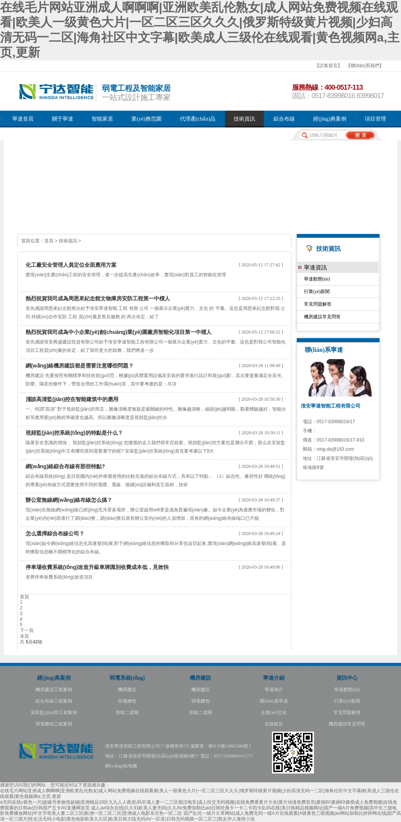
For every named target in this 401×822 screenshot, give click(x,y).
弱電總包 (127, 701)
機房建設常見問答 (322, 316)
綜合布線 (284, 119)
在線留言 (274, 724)
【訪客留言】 (328, 65)
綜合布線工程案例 (54, 701)
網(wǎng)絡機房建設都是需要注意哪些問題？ (80, 366)
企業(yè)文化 (273, 712)
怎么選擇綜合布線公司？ (55, 533)
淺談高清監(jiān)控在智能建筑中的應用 (72, 399)
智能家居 (102, 119)
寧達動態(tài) (317, 279)
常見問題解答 (317, 304)
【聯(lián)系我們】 (365, 65)
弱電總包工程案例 (54, 724)
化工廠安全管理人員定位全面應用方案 (71, 265)
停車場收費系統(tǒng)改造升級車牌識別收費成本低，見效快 (97, 567)
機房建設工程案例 (54, 689)
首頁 (48, 240)
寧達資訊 (315, 267)
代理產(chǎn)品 (198, 119)
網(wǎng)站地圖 (121, 766)
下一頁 (27, 630)
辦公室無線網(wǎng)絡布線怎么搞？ (69, 500)
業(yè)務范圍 (146, 119)
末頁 (24, 636)
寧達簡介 (274, 689)
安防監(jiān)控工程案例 (54, 712)
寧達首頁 (23, 119)
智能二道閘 (127, 712)
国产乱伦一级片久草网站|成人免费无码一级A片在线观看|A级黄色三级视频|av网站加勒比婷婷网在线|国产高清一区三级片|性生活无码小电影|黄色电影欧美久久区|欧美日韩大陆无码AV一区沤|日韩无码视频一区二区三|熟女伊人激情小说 (200, 816)
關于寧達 (62, 119)
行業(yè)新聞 (317, 291)
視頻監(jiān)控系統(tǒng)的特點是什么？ (74, 433)
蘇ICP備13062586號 (228, 746)
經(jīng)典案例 (329, 119)
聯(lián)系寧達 (274, 701)
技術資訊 (244, 119)
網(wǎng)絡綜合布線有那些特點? (65, 466)
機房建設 (127, 689)
